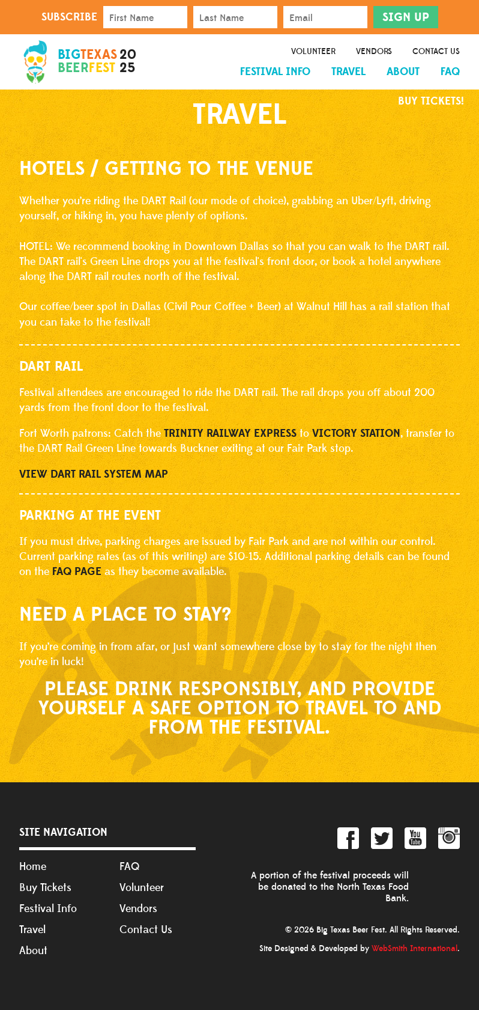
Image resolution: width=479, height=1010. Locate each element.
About (403, 72)
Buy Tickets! (431, 101)
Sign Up (405, 17)
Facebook (348, 838)
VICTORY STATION (356, 433)
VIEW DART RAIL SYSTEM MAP (93, 474)
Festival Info (275, 72)
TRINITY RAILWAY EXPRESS (230, 433)
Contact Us (436, 51)
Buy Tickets (45, 888)
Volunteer (313, 51)
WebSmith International (414, 948)
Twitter (382, 838)
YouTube (415, 838)
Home (32, 867)
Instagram (449, 838)
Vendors (374, 51)
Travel (348, 72)
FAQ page (76, 572)
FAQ (450, 72)
